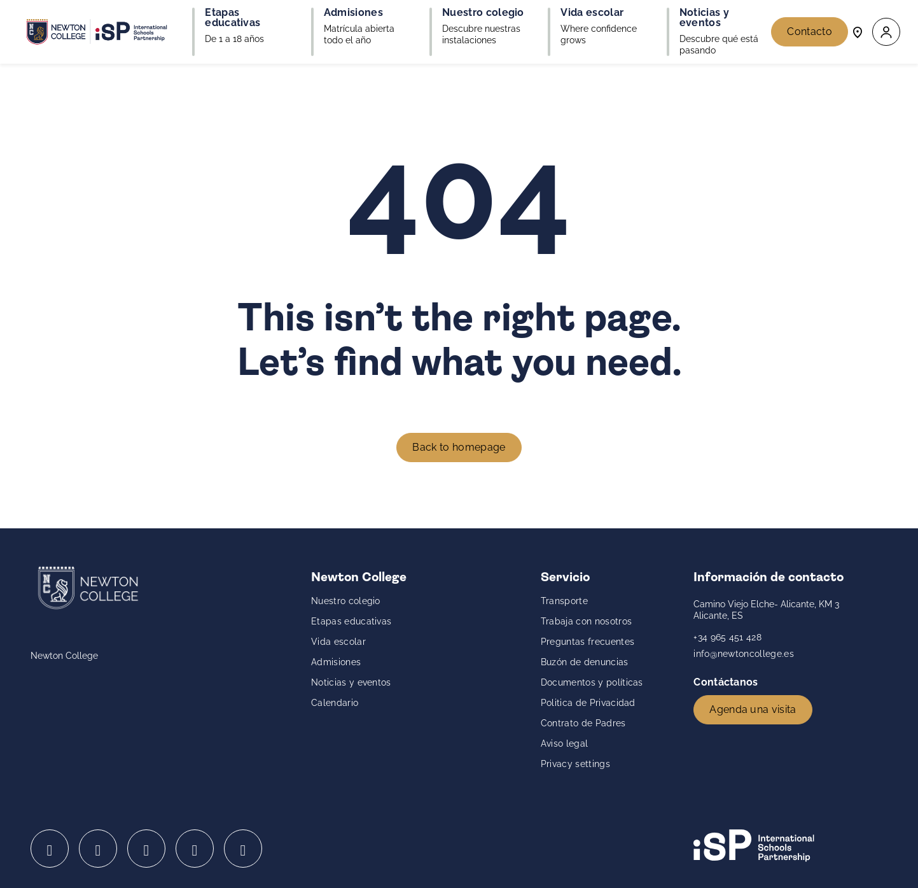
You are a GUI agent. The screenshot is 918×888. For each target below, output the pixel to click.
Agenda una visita (752, 709)
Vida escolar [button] (591, 13)
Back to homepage (458, 447)
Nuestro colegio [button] (483, 13)
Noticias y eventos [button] (704, 18)
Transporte (564, 601)
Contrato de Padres (583, 723)
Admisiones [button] (353, 13)
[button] (886, 32)
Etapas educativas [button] (232, 18)
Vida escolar (338, 642)
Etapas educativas (351, 621)
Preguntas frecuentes (587, 642)
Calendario (334, 703)
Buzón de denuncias (585, 662)
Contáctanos (727, 682)
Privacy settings (575, 764)
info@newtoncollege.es (743, 654)
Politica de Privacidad (588, 703)
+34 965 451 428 (727, 637)
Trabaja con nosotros (586, 621)
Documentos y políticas (592, 682)
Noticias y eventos (351, 682)
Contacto (809, 31)
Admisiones (336, 662)
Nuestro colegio (345, 601)
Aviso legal (564, 743)
